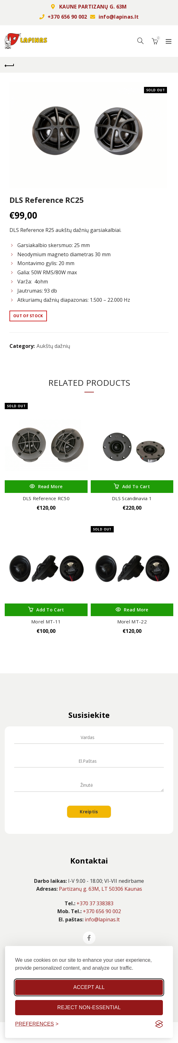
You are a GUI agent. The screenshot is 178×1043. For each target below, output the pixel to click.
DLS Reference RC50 (46, 498)
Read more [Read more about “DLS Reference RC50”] (50, 486)
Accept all (89, 987)
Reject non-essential (89, 1007)
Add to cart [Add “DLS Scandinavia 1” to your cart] (136, 486)
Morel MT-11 (46, 621)
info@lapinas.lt (119, 16)
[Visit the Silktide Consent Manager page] (159, 1024)
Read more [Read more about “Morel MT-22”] (136, 610)
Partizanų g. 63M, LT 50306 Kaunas (100, 888)
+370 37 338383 (95, 903)
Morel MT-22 (132, 621)
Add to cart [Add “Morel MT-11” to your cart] (50, 610)
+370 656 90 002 (67, 16)
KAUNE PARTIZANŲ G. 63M (93, 6)
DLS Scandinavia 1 (132, 498)
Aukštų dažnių (53, 346)
